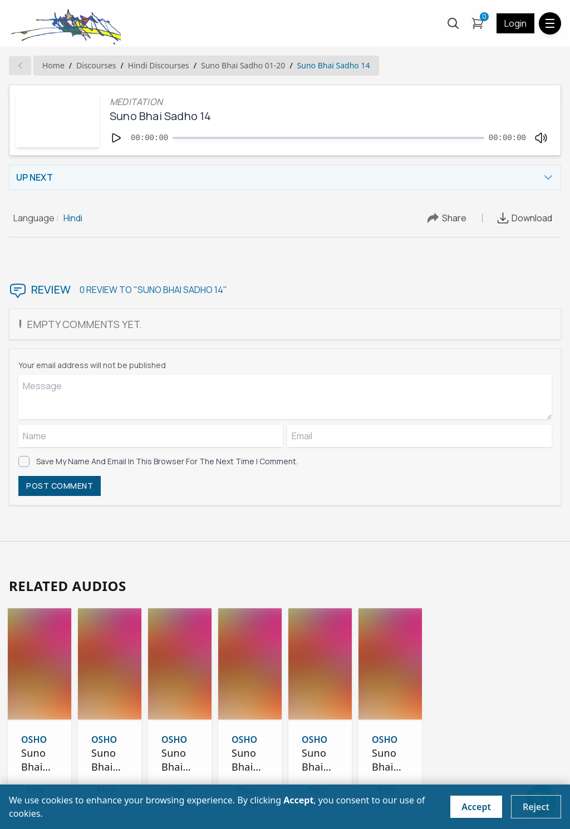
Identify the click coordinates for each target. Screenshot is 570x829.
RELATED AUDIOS (67, 586)
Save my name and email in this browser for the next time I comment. (167, 461)
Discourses (96, 65)
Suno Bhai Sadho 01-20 (243, 65)
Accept (476, 807)
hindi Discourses (158, 65)
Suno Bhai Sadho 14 (333, 65)
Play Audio (50, 776)
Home (53, 65)
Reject (536, 807)
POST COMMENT (59, 485)
